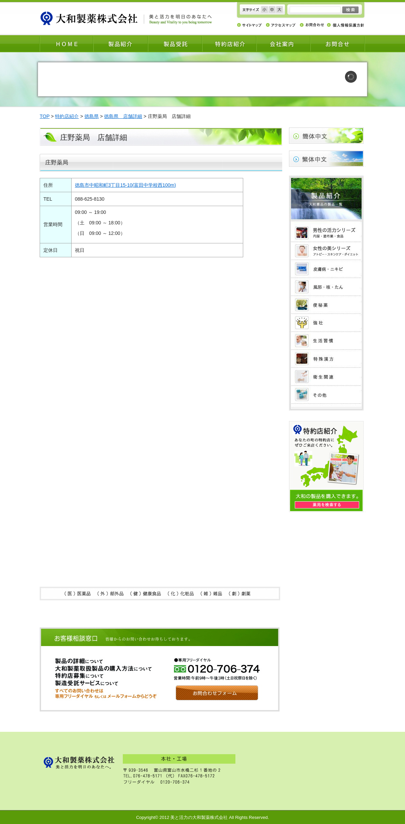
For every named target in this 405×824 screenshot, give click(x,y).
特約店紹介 (67, 116)
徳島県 (91, 116)
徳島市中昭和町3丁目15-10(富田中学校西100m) (125, 185)
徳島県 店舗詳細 (123, 116)
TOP (45, 116)
